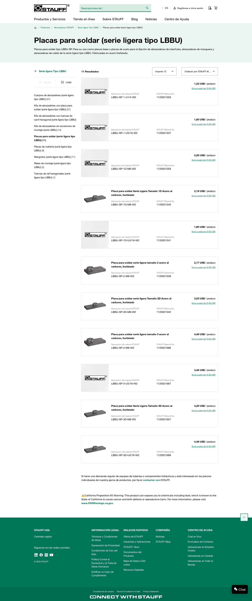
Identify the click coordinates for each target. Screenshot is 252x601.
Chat (242, 589)
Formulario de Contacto (200, 541)
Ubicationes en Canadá (200, 555)
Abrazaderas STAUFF (64, 27)
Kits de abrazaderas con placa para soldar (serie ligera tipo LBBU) (53, 107)
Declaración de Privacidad (105, 545)
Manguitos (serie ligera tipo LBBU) (54, 156)
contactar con (151, 480)
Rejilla (44, 82)
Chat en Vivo (194, 536)
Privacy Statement (151, 591)
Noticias (160, 536)
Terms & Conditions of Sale (128, 591)
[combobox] (164, 71)
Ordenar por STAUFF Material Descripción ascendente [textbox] (200, 71)
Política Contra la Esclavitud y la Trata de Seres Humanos (103, 563)
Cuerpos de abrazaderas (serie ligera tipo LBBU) (54, 97)
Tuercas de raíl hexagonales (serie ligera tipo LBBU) (52, 175)
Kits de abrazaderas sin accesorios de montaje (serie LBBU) (54, 128)
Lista (66, 82)
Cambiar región (43, 536)
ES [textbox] (166, 8)
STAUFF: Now (131, 546)
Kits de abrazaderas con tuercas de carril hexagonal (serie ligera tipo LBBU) (55, 117)
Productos (45, 27)
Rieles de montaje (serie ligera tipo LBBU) (52, 165)
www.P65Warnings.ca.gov (97, 503)
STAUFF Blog (163, 541)
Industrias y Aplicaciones (137, 541)
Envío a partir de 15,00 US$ (203, 88)
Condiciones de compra (103, 591)
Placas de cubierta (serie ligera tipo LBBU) (53, 148)
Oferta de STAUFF (133, 536)
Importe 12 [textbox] (160, 71)
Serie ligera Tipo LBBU (88, 27)
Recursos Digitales (134, 569)
